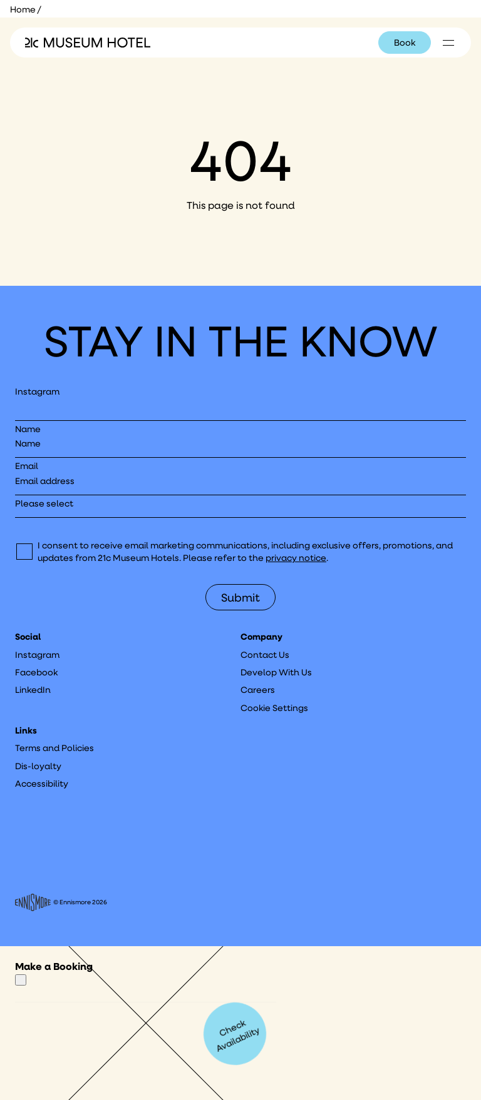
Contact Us (264, 654)
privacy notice (296, 557)
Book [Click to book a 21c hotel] (404, 42)
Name (28, 429)
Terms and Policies (54, 748)
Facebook (36, 672)
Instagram (37, 391)
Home (23, 9)
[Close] (20, 980)
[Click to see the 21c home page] (87, 43)
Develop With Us (276, 672)
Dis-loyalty (38, 766)
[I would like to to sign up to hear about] (240, 507)
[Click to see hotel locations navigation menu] (448, 42)
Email (26, 466)
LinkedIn (33, 689)
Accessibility (41, 783)
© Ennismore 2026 (61, 902)
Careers (257, 689)
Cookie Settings (274, 708)
